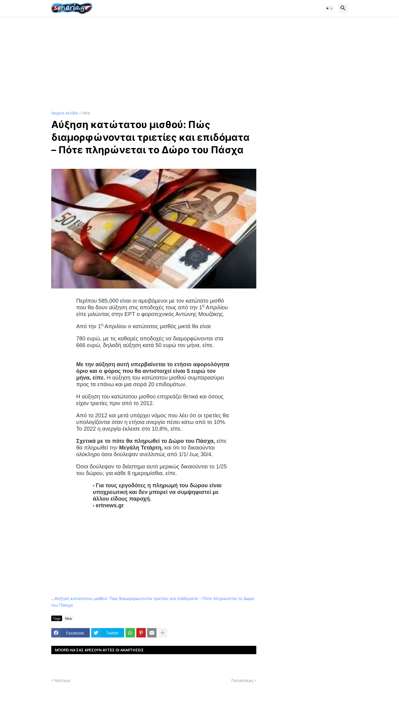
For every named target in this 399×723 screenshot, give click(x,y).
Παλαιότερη (242, 680)
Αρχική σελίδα (64, 113)
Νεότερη (62, 680)
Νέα (86, 113)
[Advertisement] (199, 64)
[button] (329, 8)
